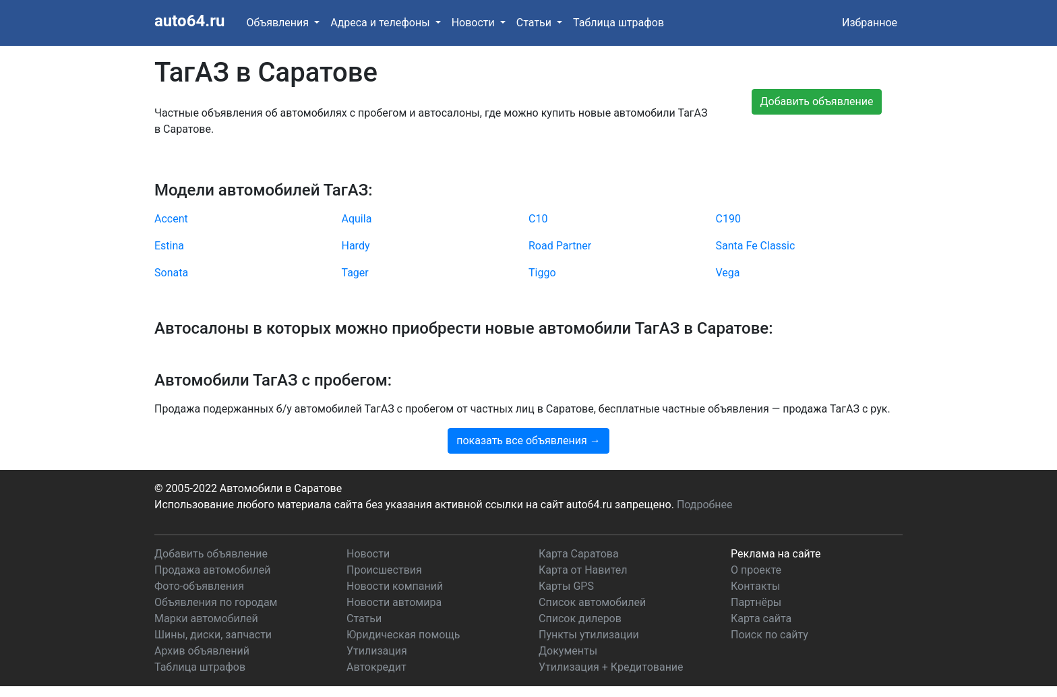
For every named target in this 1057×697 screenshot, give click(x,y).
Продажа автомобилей (212, 570)
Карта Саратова (579, 553)
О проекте (756, 570)
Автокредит (376, 667)
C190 (728, 218)
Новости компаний (394, 586)
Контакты (755, 586)
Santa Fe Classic (755, 245)
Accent (171, 218)
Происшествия (384, 570)
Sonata (171, 272)
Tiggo (542, 272)
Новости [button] (474, 22)
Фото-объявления (199, 586)
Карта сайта (761, 618)
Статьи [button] (535, 22)
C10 (537, 218)
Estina (169, 245)
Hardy (356, 245)
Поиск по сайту (769, 634)
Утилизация (376, 650)
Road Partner (559, 245)
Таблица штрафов (618, 22)
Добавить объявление (211, 553)
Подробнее (705, 504)
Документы (568, 650)
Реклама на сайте (775, 553)
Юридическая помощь (403, 634)
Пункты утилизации (589, 634)
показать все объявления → (528, 440)
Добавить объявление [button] (817, 101)
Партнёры (756, 602)
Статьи (364, 618)
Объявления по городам (215, 602)
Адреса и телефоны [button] (381, 22)
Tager (355, 272)
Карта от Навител (583, 570)
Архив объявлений (201, 650)
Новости (368, 553)
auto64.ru (189, 20)
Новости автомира (394, 602)
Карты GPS (566, 586)
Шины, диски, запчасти (213, 634)
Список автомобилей (592, 602)
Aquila (357, 218)
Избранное (869, 22)
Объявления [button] (278, 22)
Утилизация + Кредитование (611, 667)
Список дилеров (580, 618)
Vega (728, 272)
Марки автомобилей (206, 618)
